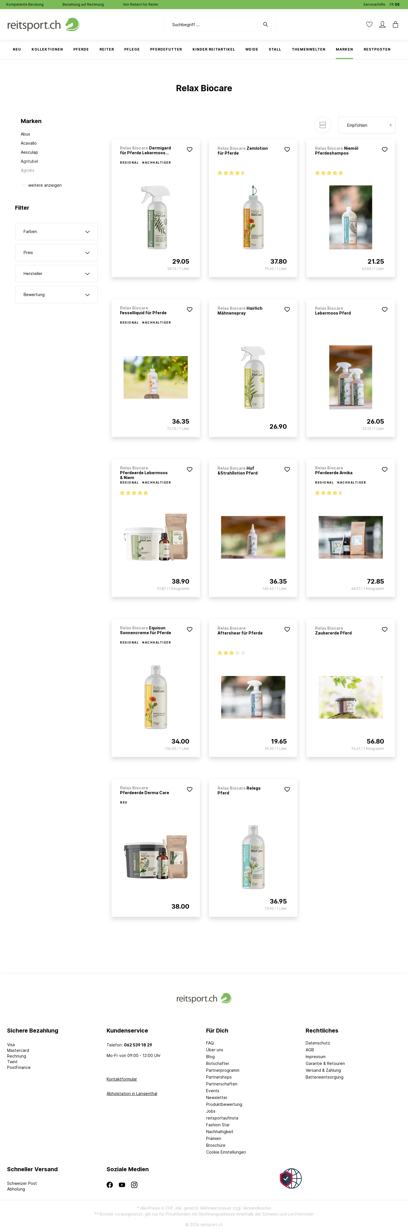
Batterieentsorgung (324, 1077)
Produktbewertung (224, 1104)
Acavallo (29, 143)
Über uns (214, 1049)
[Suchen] (268, 24)
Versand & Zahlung (323, 1070)
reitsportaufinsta (222, 1118)
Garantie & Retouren (325, 1063)
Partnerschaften (221, 1083)
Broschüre (215, 1145)
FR (392, 3)
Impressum (316, 1056)
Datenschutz (318, 1042)
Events (212, 1090)
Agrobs (27, 170)
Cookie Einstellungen (226, 1152)
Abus (25, 134)
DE (397, 3)
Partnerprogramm (222, 1070)
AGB (310, 1049)
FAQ (210, 1042)
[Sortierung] (367, 125)
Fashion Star (218, 1124)
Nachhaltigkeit (219, 1131)
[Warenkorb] (394, 24)
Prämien (213, 1138)
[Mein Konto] (382, 24)
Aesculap (29, 152)
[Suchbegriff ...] (211, 24)
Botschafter (217, 1063)
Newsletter (216, 1097)
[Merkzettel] (369, 24)
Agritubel (29, 161)
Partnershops (219, 1077)
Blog (210, 1056)
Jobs (211, 1111)
